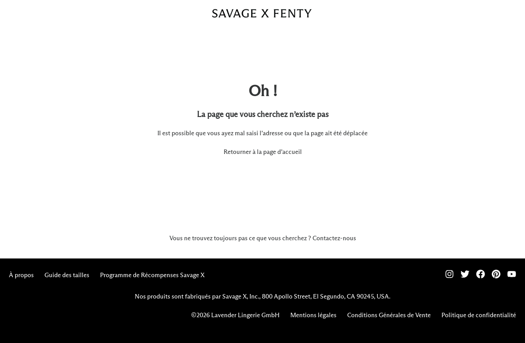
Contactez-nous (334, 238)
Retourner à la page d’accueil (263, 152)
